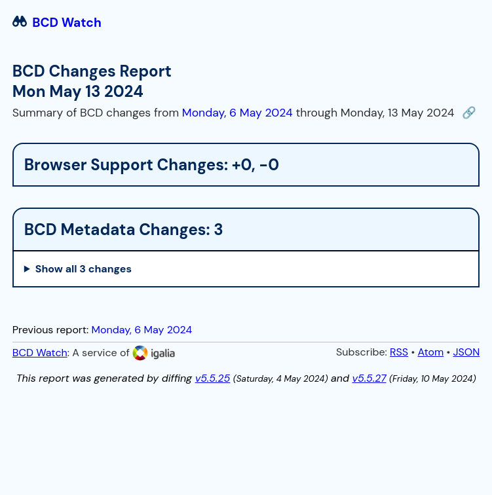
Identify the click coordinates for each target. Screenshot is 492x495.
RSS (399, 352)
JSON (466, 352)
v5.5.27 (369, 378)
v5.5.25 (213, 378)
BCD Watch (57, 22)
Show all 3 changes (83, 269)
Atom (430, 352)
